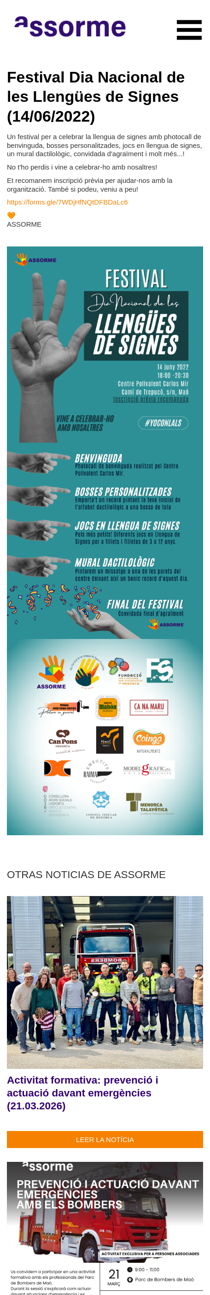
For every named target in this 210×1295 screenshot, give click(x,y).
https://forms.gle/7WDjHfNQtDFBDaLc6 (67, 202)
